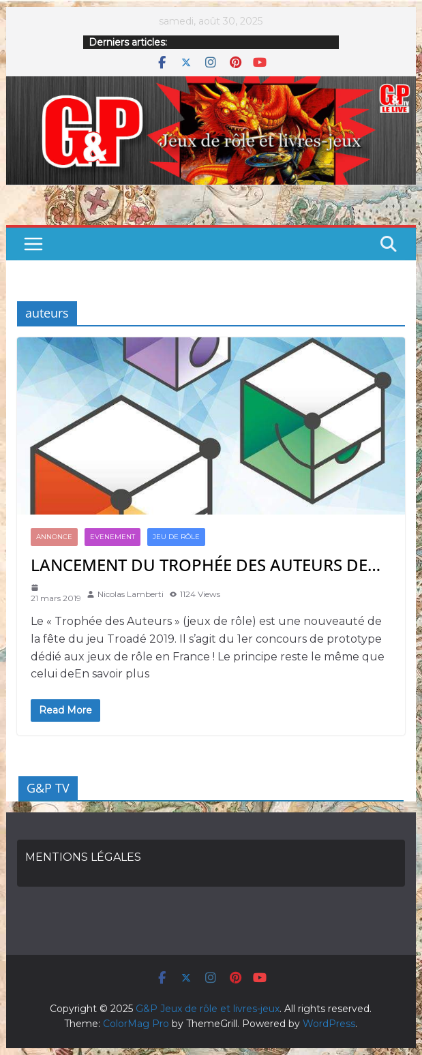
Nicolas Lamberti (130, 594)
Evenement (112, 536)
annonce (54, 536)
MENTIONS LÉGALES (83, 857)
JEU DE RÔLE (176, 536)
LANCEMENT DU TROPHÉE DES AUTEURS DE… (205, 564)
